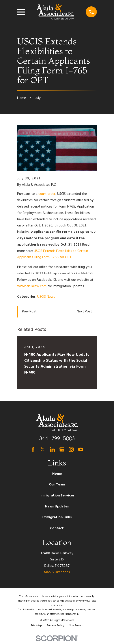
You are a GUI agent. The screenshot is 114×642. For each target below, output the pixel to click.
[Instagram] (71, 449)
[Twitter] (42, 449)
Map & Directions (57, 572)
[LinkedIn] (52, 449)
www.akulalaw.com (32, 286)
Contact (57, 528)
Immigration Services (56, 495)
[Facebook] (33, 449)
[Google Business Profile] (61, 449)
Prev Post (29, 311)
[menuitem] (36, 625)
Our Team (57, 484)
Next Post (84, 311)
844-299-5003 (57, 438)
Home (57, 474)
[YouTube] (80, 449)
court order (46, 194)
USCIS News (46, 297)
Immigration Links (57, 517)
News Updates (57, 506)
